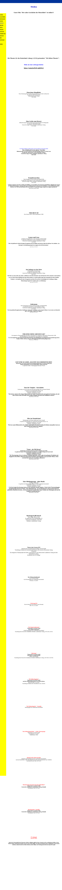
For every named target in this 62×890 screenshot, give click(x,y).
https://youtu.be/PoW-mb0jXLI (34, 68)
